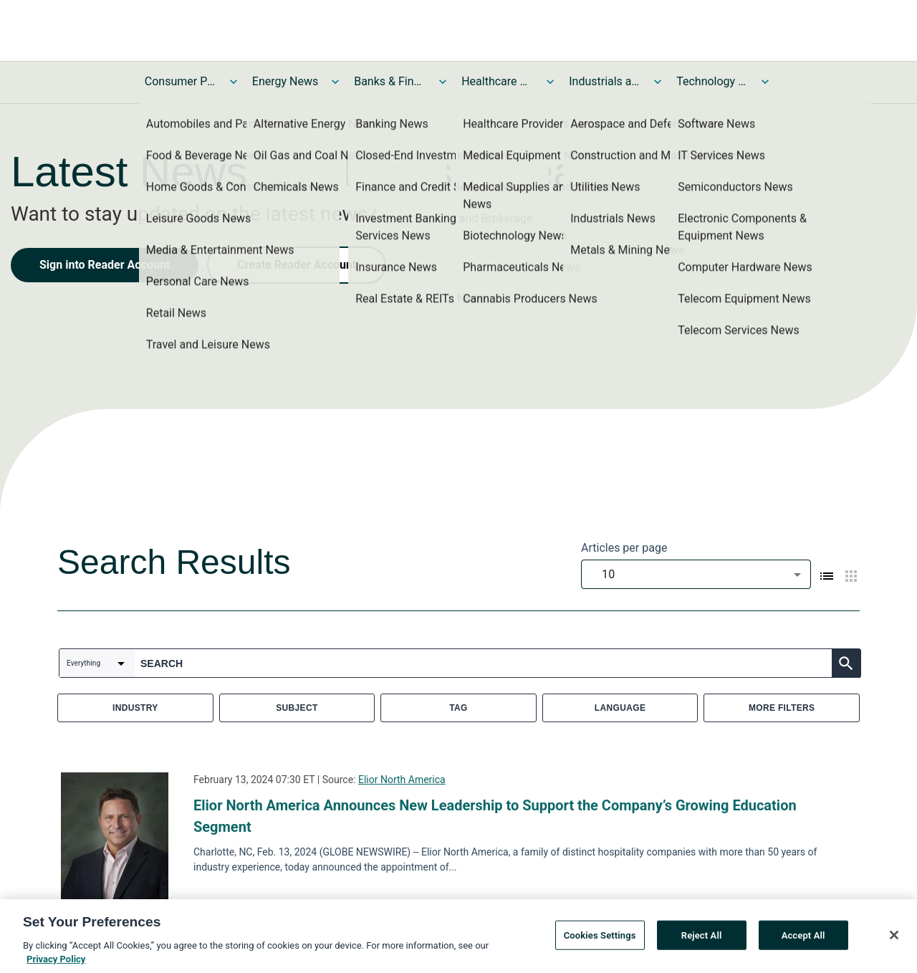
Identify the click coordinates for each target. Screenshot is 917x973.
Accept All (803, 939)
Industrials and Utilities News (604, 81)
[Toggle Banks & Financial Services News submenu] (443, 82)
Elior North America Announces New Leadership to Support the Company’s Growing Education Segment (495, 816)
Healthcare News (497, 81)
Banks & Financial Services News (390, 81)
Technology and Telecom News (712, 81)
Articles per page (624, 548)
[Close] (894, 938)
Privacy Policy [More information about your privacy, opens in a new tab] (56, 963)
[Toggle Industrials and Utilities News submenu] (657, 82)
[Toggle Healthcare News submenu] (550, 82)
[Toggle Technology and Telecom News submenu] (765, 82)
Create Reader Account (296, 265)
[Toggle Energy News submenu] (335, 82)
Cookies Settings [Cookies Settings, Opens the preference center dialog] (600, 939)
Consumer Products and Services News (180, 81)
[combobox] (696, 574)
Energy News (285, 81)
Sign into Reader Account (104, 265)
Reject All (701, 939)
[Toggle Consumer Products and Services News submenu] (233, 82)
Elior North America (402, 779)
